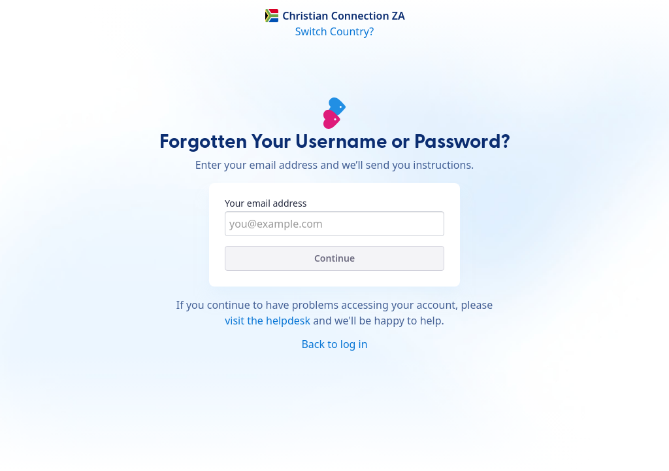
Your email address (265, 203)
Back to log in (334, 344)
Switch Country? (334, 31)
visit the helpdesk (267, 320)
